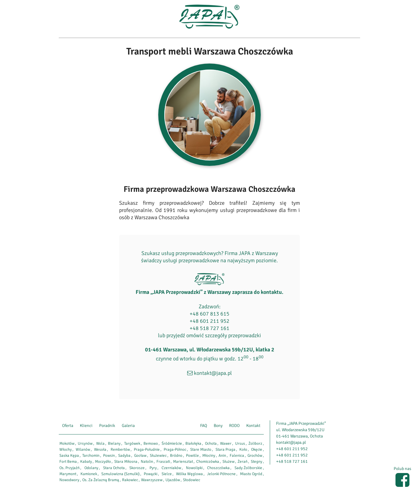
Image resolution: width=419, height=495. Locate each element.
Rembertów (120, 449)
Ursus (240, 443)
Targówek (132, 443)
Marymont (67, 474)
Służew (228, 461)
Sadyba (124, 455)
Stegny (256, 461)
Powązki (150, 474)
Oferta (67, 425)
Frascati (163, 461)
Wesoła (100, 449)
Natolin (147, 461)
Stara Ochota (114, 467)
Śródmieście (172, 443)
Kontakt (253, 425)
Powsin (109, 455)
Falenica (237, 455)
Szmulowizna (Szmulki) (120, 474)
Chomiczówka (207, 461)
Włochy (65, 449)
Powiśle (192, 455)
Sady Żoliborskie (248, 467)
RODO (234, 425)
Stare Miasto (200, 449)
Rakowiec (130, 480)
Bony (218, 425)
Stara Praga (225, 449)
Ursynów (85, 443)
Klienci (86, 425)
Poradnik (107, 425)
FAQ (203, 425)
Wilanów (83, 449)
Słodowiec (191, 480)
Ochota (211, 443)
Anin (222, 455)
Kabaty (86, 461)
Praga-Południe (147, 449)
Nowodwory (69, 480)
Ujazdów (172, 480)
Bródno (176, 455)
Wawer (226, 443)
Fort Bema (68, 461)
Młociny (208, 455)
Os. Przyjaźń (69, 467)
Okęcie (256, 449)
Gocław (140, 455)
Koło (243, 449)
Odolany (91, 467)
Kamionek (88, 474)
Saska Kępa (69, 455)
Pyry (153, 467)
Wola (100, 443)
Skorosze (137, 467)
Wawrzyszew (151, 480)
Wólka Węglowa (189, 474)
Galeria (128, 425)
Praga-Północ (175, 449)
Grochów (254, 455)
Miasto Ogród (251, 474)
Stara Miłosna (125, 461)
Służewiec (158, 455)
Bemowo (150, 443)
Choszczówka (218, 467)
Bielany (114, 443)
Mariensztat (183, 461)
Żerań (242, 461)
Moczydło (103, 461)
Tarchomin (90, 455)
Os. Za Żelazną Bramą (100, 480)
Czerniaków (171, 467)
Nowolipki (194, 467)
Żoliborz (255, 443)
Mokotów (66, 443)
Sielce (167, 474)
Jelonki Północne (221, 474)
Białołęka (193, 443)
